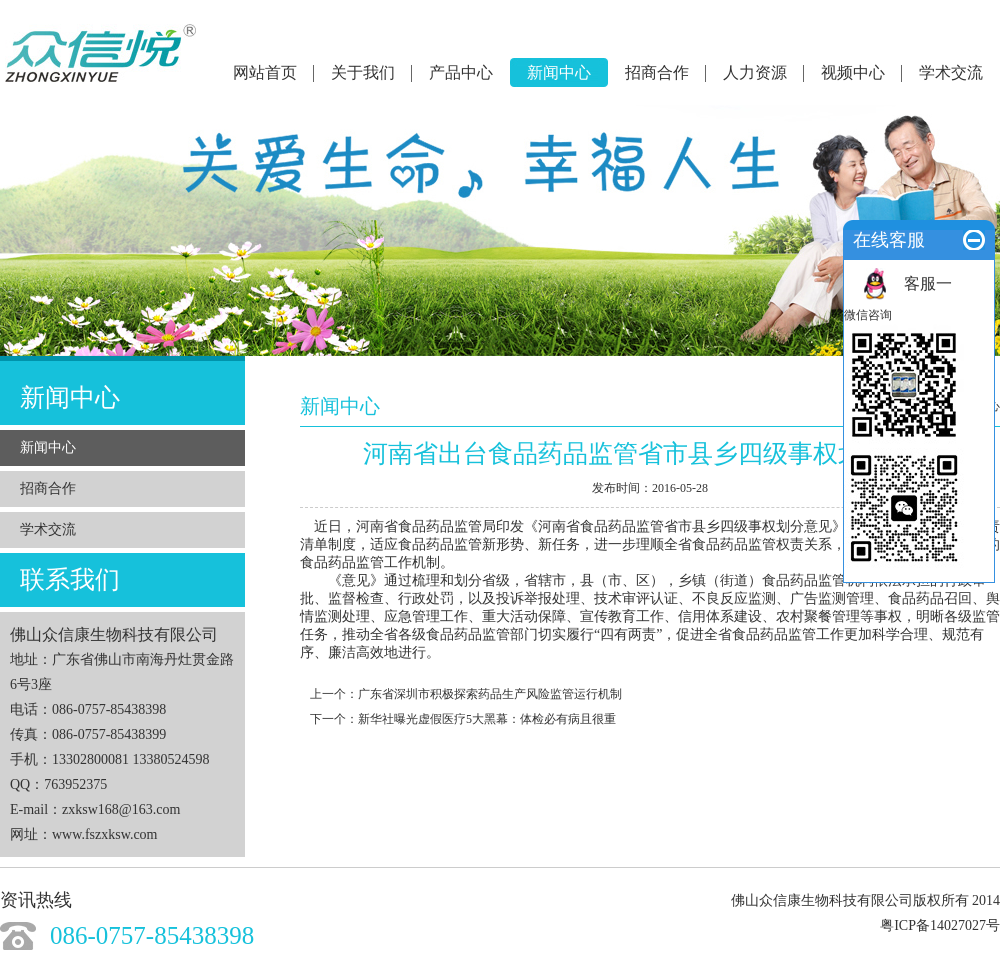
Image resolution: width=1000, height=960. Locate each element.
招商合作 (657, 72)
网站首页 (265, 72)
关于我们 (363, 72)
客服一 (928, 283)
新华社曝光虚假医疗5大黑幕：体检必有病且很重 (487, 719)
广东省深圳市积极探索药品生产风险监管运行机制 (490, 694)
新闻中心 (559, 72)
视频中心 (853, 72)
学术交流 (951, 72)
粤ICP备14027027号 (940, 925)
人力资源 (755, 72)
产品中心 (461, 72)
